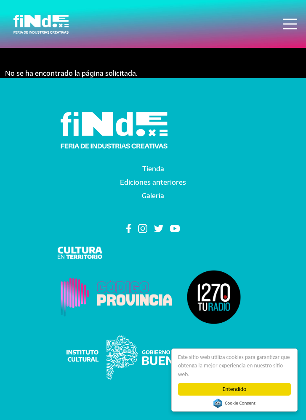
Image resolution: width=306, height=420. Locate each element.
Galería (153, 195)
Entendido (235, 389)
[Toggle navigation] (290, 24)
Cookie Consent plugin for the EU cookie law (234, 403)
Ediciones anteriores (153, 182)
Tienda (153, 169)
